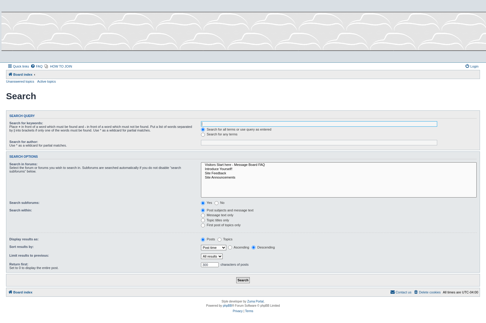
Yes (206, 202)
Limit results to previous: (29, 255)
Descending (263, 247)
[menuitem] (36, 66)
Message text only (217, 215)
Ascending (238, 247)
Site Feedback (339, 173)
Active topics (46, 81)
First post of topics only (221, 225)
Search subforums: (24, 202)
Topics (225, 239)
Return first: (18, 264)
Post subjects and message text (227, 210)
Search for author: (23, 142)
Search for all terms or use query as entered (236, 129)
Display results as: (24, 239)
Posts (208, 239)
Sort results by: (21, 247)
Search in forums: (23, 164)
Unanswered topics (20, 81)
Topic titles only (215, 220)
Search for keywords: (26, 123)
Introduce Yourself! (339, 169)
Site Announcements (339, 178)
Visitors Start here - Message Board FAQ (339, 165)
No (219, 202)
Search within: (20, 210)
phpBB (227, 305)
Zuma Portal (255, 301)
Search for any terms (219, 134)
